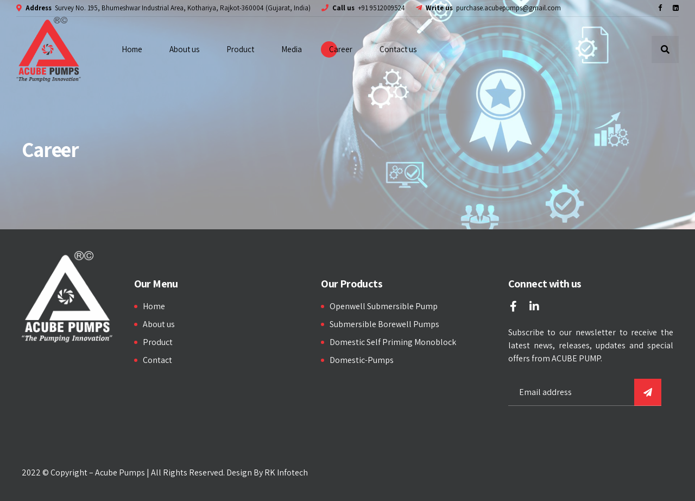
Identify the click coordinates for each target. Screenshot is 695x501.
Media (291, 49)
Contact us (398, 49)
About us (184, 49)
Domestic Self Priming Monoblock (393, 342)
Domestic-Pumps (362, 360)
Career (340, 49)
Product (240, 49)
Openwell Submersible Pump (384, 306)
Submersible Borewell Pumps (384, 324)
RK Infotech (286, 472)
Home (132, 49)
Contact (157, 360)
